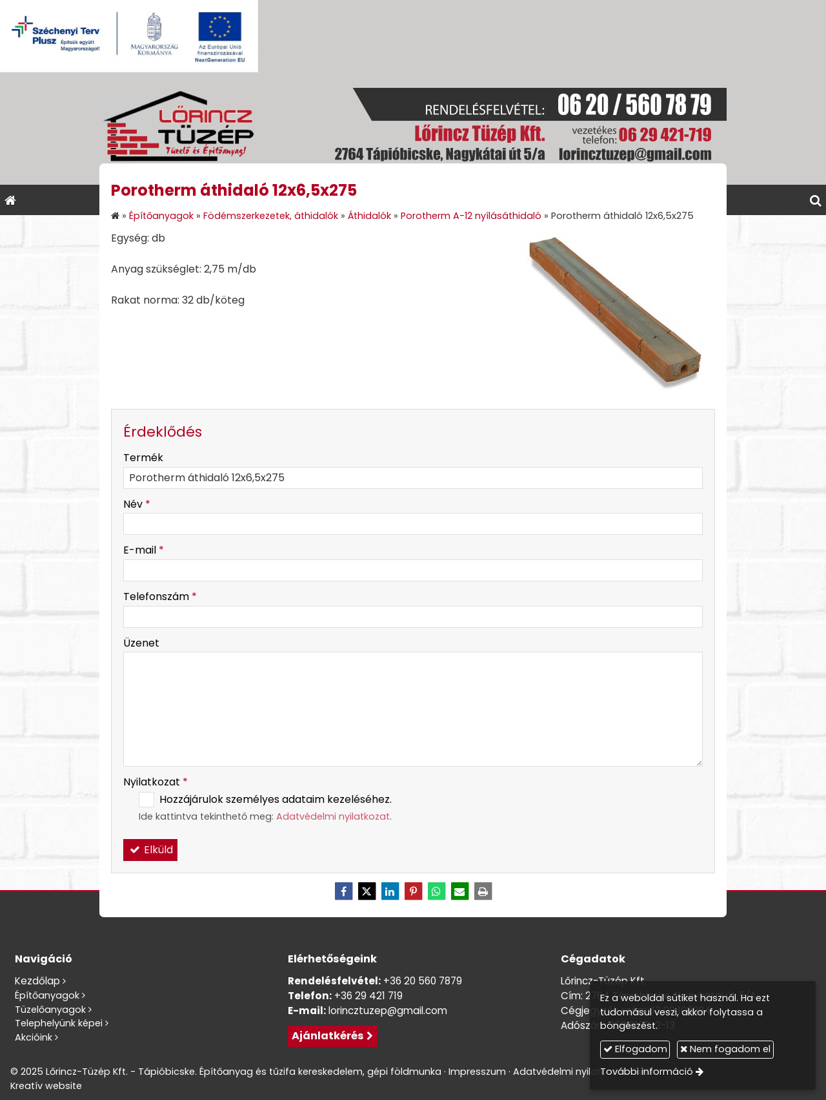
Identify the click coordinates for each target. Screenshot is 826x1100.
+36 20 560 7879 (422, 981)
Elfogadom (635, 1049)
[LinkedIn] (389, 891)
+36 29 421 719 (368, 995)
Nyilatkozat (155, 781)
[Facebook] (343, 891)
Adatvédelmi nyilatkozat (333, 816)
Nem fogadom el (725, 1049)
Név (136, 504)
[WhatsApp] (436, 891)
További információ (646, 1071)
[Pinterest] (413, 891)
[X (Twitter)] (366, 891)
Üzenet (141, 643)
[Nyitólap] (413, 128)
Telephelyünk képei (59, 1023)
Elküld (150, 849)
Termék (143, 457)
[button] (815, 200)
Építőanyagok (47, 995)
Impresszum (477, 1071)
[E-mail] (459, 891)
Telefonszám (160, 596)
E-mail (143, 550)
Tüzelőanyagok (50, 1009)
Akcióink (33, 1037)
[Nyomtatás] (482, 891)
